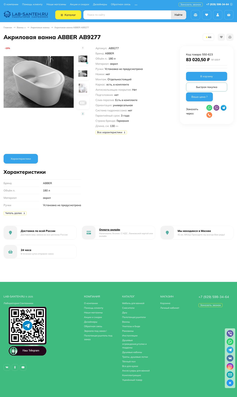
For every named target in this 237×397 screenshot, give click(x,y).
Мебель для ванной (133, 303)
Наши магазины (56, 4)
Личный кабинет (169, 307)
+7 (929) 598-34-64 (219, 4)
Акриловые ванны (40, 27)
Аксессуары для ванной (136, 370)
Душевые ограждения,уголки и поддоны (134, 344)
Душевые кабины (132, 352)
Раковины (128, 330)
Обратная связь (121, 4)
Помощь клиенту (32, 4)
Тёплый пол (129, 361)
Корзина (165, 303)
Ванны (20, 27)
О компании (11, 4)
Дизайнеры (100, 4)
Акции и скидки (79, 4)
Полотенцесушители (134, 317)
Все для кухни (130, 366)
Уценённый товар (132, 379)
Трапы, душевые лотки (135, 356)
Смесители (128, 307)
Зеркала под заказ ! (95, 330)
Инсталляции (130, 335)
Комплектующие (131, 375)
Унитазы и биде (131, 326)
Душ (124, 312)
